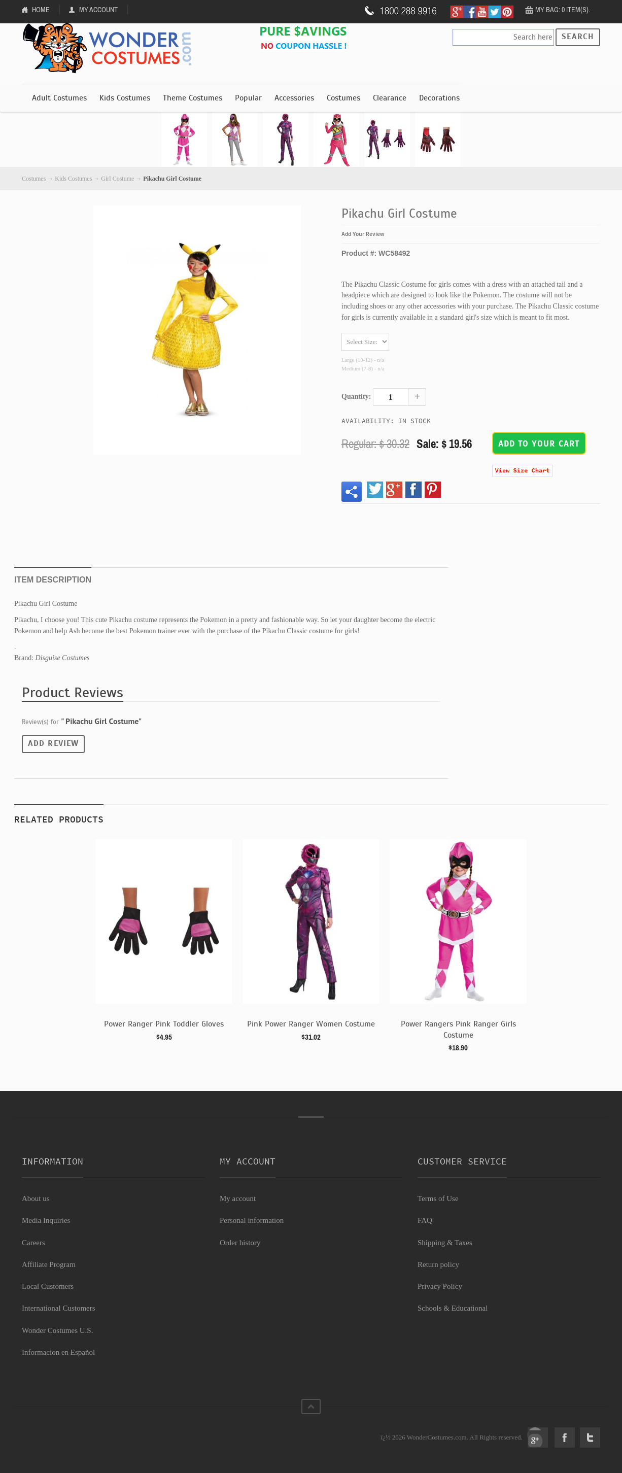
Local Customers (48, 1286)
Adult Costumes (59, 98)
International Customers (58, 1308)
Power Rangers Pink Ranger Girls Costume (458, 1029)
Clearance (389, 98)
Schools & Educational (453, 1308)
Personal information (252, 1220)
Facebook (565, 1437)
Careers (33, 1243)
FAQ (425, 1220)
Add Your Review (363, 233)
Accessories (294, 98)
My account (238, 1198)
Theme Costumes (192, 98)
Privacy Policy (440, 1286)
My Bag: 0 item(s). (562, 10)
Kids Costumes (124, 98)
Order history (240, 1243)
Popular (248, 98)
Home (41, 10)
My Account (98, 10)
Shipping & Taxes (445, 1243)
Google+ (538, 1437)
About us (36, 1198)
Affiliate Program (49, 1264)
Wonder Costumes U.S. (57, 1330)
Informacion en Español (58, 1352)
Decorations (439, 98)
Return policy (438, 1264)
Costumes (343, 98)
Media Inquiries (46, 1220)
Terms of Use (438, 1198)
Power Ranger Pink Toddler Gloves (164, 1024)
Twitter (590, 1437)
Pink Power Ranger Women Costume (311, 1024)
